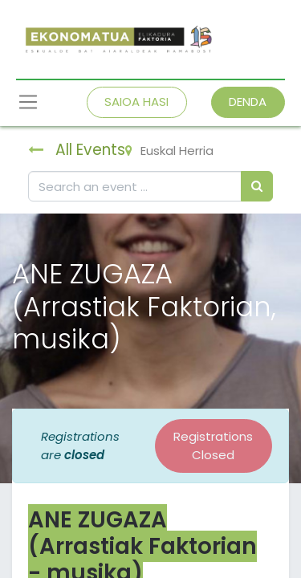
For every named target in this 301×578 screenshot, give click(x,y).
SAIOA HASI (136, 101)
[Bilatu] (257, 186)
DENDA (247, 101)
